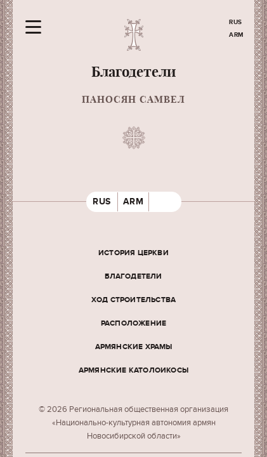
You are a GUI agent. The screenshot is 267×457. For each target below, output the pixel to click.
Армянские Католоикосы (133, 370)
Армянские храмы (134, 347)
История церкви (133, 253)
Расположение (133, 323)
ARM (236, 35)
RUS (235, 22)
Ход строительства (133, 300)
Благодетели (133, 276)
